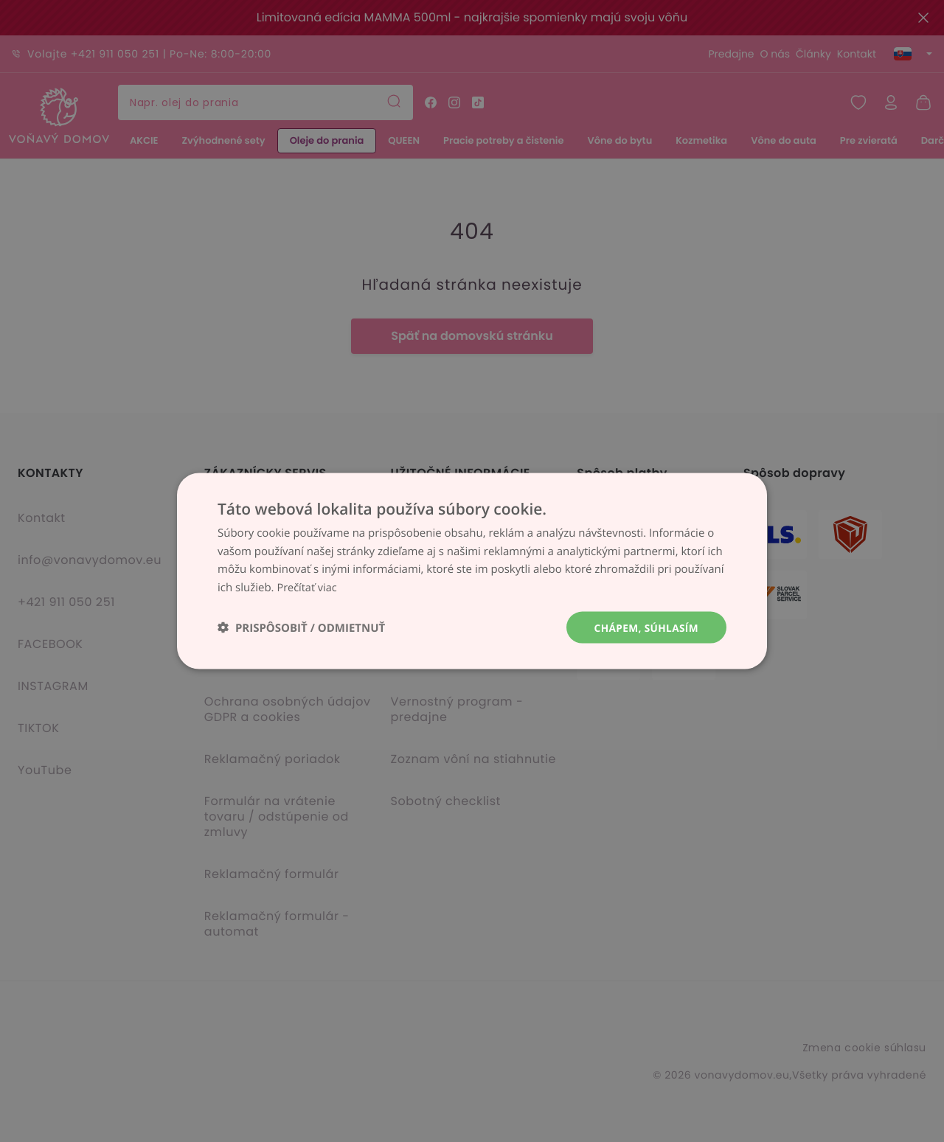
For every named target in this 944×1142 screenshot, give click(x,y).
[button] (301, 628)
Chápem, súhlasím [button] (644, 627)
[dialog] (472, 571)
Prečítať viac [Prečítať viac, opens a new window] (308, 586)
